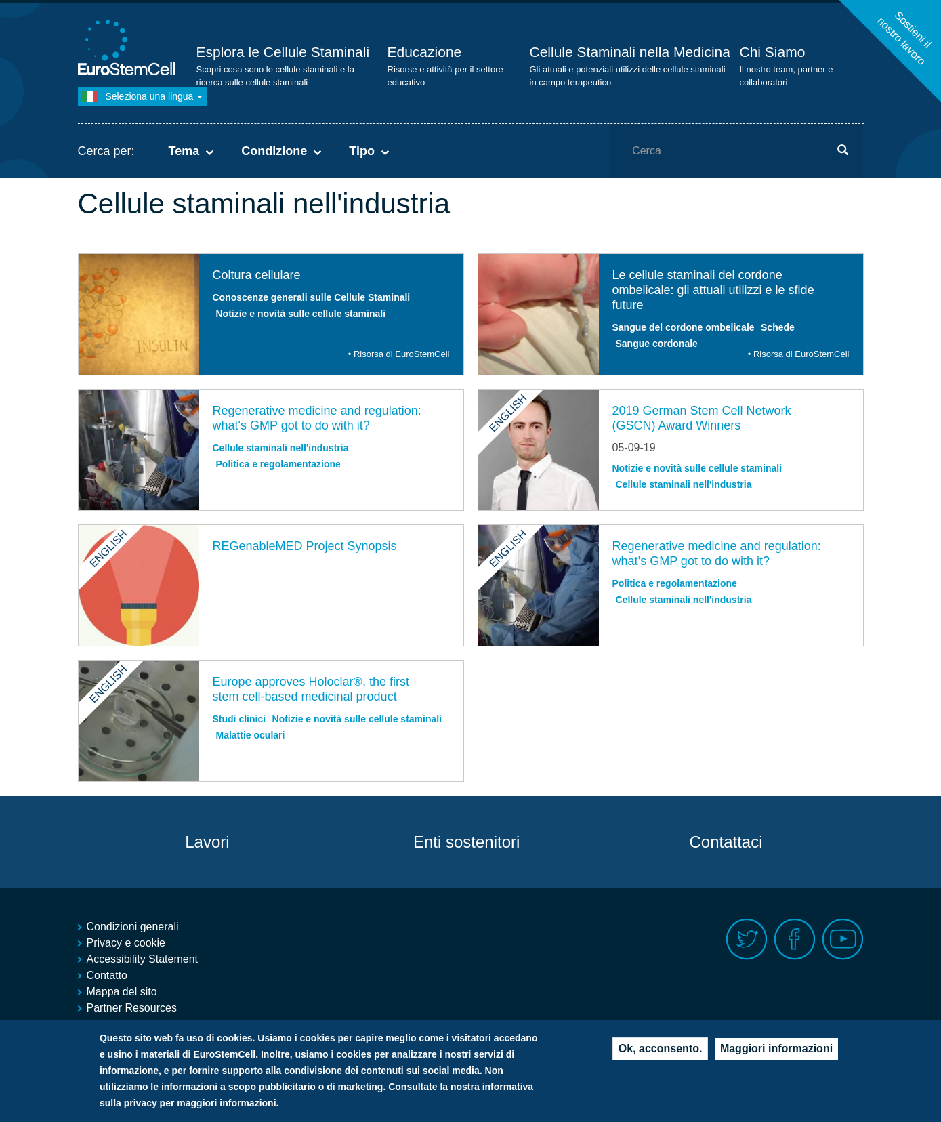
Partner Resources (132, 1008)
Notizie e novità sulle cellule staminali (301, 313)
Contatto (107, 975)
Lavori (207, 842)
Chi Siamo (773, 52)
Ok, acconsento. (661, 1054)
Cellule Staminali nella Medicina (630, 52)
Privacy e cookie (126, 943)
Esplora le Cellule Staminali (283, 52)
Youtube (843, 939)
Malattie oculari (250, 735)
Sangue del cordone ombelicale (683, 327)
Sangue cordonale (657, 343)
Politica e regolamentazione (278, 464)
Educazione (425, 52)
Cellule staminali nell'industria (281, 447)
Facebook (795, 939)
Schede (778, 327)
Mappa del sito (122, 991)
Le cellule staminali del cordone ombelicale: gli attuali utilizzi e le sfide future (713, 290)
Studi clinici (239, 718)
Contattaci (725, 842)
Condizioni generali (133, 926)
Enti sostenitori (466, 842)
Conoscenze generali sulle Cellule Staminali (312, 297)
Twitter (747, 939)
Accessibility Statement (142, 959)
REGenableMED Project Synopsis (305, 546)
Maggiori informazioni (776, 1054)
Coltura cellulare (257, 275)
